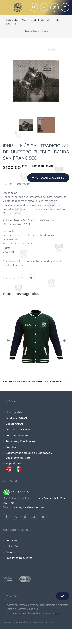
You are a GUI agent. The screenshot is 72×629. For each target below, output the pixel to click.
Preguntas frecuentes (19, 557)
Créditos (11, 447)
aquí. (57, 613)
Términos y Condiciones (20, 441)
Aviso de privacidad (18, 429)
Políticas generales (17, 435)
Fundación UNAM (16, 417)
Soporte (10, 552)
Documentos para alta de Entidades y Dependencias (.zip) (29, 455)
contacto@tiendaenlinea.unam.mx (30, 507)
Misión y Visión (15, 412)
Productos (31, 31)
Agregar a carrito (48, 177)
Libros (44, 31)
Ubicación (12, 546)
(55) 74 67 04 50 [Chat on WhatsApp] (16, 492)
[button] (34, 7)
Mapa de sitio (14, 463)
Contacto (11, 540)
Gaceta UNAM (14, 423)
